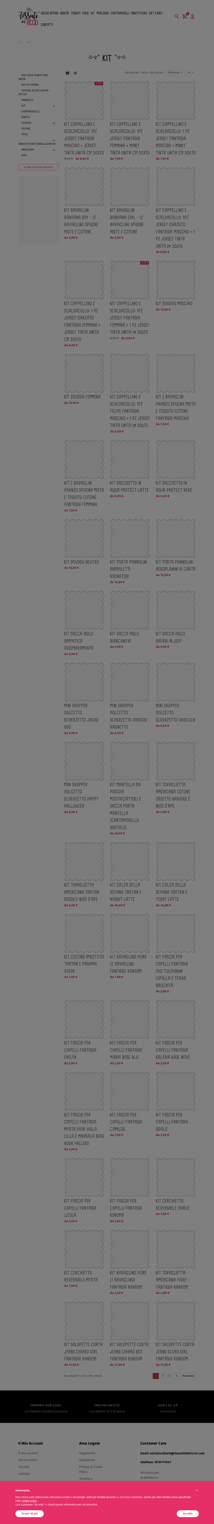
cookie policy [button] (29, 1500)
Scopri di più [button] (30, 1513)
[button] (197, 1490)
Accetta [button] (188, 1513)
